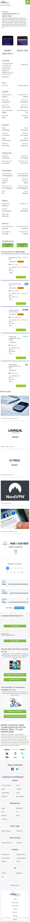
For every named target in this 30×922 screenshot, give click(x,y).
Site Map (15, 915)
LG (17, 812)
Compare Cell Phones (5, 5)
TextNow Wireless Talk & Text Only (14, 311)
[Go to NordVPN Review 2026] (15, 491)
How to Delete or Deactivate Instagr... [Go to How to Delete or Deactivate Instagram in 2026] (9, 531)
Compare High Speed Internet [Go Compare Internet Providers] (15, 716)
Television (19, 842)
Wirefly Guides (15, 885)
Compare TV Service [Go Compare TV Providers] (15, 711)
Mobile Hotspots (6, 831)
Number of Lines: (15, 564)
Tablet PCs (19, 831)
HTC (3, 812)
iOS (3, 876)
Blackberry (19, 873)
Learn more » (5, 76)
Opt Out (15, 919)
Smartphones (5, 854)
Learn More (15, 626)
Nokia (18, 815)
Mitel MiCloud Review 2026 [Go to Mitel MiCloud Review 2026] (7, 475)
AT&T (18, 785)
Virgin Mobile (5, 792)
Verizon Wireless (6, 785)
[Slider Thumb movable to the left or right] (7, 585)
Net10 (18, 792)
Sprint (3, 789)
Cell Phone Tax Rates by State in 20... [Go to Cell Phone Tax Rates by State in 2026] (9, 418)
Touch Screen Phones (5, 859)
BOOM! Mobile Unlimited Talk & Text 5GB (15, 366)
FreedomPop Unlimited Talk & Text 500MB (15, 338)
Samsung (4, 819)
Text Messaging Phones (20, 859)
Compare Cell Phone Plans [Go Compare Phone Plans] (15, 674)
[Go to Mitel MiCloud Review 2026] (15, 462)
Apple (3, 808)
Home (15, 899)
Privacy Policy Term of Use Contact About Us (15, 907)
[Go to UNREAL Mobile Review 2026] (15, 434)
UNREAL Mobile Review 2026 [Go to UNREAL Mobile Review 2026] (8, 446)
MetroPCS (5, 796)
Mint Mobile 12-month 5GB (15, 258)
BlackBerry (19, 808)
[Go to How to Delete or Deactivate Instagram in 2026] (15, 519)
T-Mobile (18, 789)
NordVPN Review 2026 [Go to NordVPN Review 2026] (6, 503)
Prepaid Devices (21, 854)
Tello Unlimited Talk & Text (15, 284)
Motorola (4, 815)
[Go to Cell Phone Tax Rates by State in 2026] (15, 406)
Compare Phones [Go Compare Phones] (15, 679)
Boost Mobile (20, 796)
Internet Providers (7, 842)
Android (4, 873)
